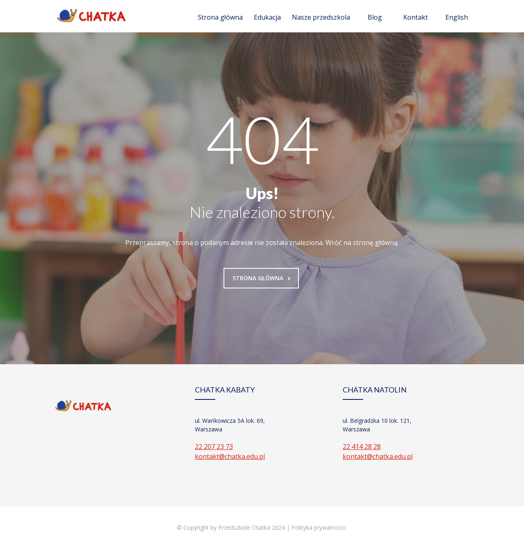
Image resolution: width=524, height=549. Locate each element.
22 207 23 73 (214, 446)
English (456, 17)
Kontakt (415, 17)
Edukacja (267, 17)
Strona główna (220, 17)
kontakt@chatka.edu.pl (230, 456)
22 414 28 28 (362, 446)
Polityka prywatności (319, 527)
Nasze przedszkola (321, 17)
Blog (375, 17)
